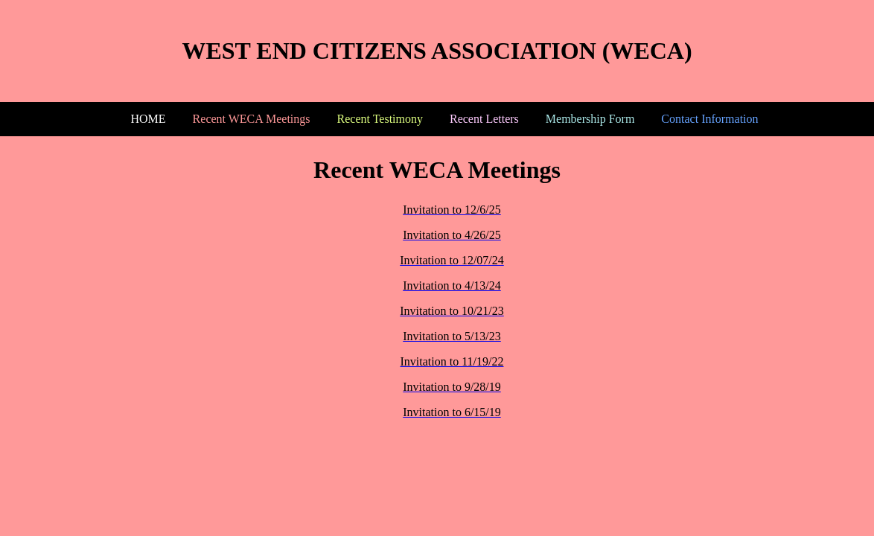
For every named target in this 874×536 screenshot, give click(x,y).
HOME (148, 118)
